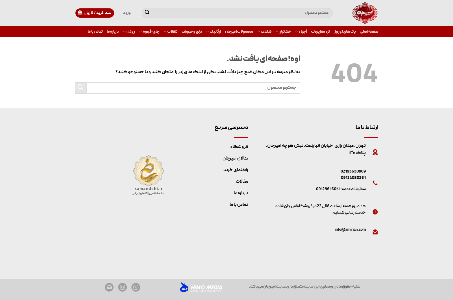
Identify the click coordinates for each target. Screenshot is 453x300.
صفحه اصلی (369, 31)
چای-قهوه (149, 31)
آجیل (301, 31)
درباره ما (113, 31)
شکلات (264, 31)
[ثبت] (147, 13)
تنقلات (171, 31)
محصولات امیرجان (239, 31)
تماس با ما (95, 31)
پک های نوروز (345, 31)
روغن (129, 31)
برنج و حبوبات (192, 31)
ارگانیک (213, 31)
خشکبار (283, 31)
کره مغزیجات (321, 31)
